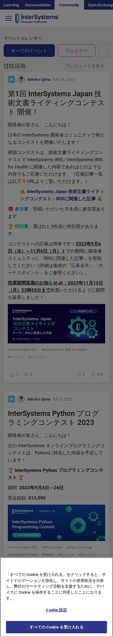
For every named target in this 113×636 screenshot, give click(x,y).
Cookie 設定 (56, 613)
